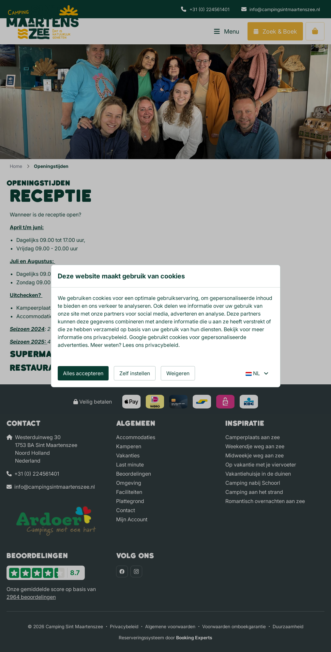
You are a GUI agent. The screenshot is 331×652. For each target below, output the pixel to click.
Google (137, 337)
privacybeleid (110, 337)
